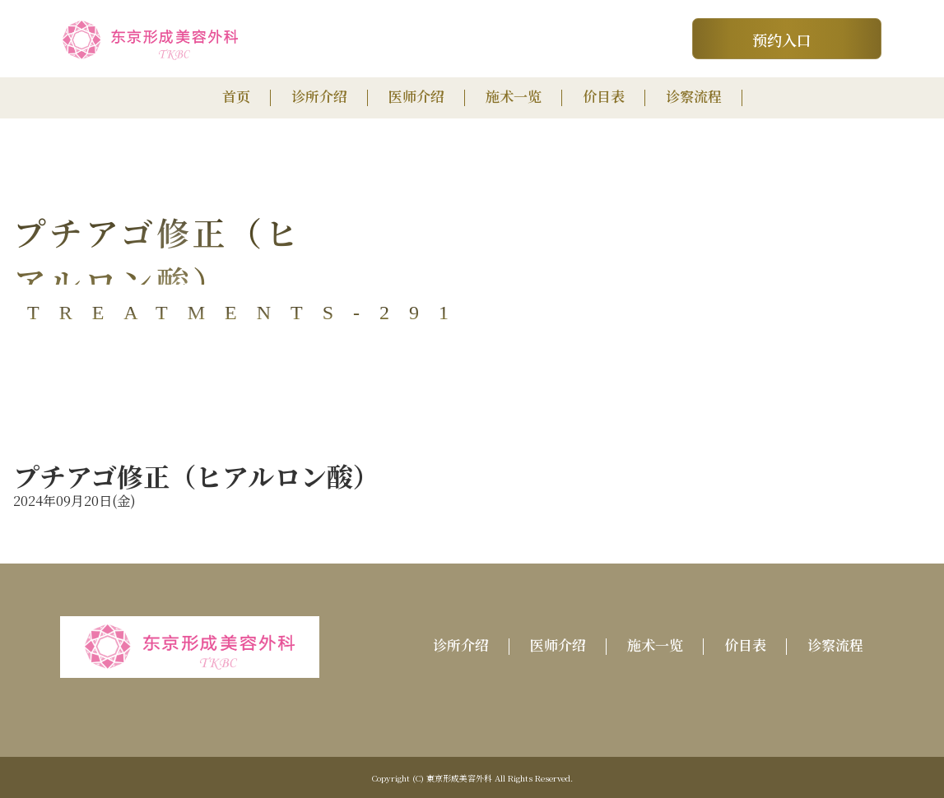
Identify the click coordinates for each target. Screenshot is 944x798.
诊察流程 (694, 96)
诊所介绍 (319, 96)
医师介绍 (416, 96)
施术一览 (514, 96)
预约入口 (781, 39)
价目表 (604, 96)
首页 (236, 96)
